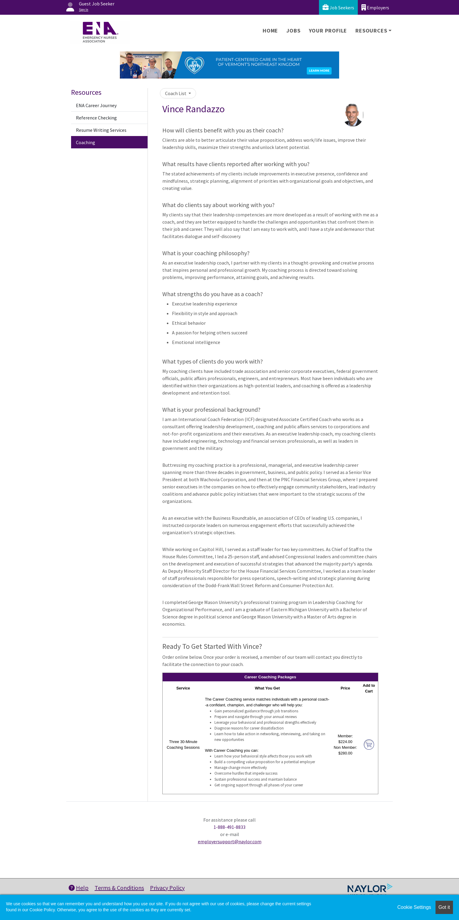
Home (270, 30)
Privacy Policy (167, 887)
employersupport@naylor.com (229, 841)
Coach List (176, 93)
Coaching (85, 142)
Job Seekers (338, 7)
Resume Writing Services (101, 130)
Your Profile (328, 30)
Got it (444, 907)
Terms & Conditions (119, 887)
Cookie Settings (414, 907)
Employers (375, 7)
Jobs (293, 30)
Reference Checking (96, 118)
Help (79, 887)
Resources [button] (371, 30)
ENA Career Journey (96, 105)
